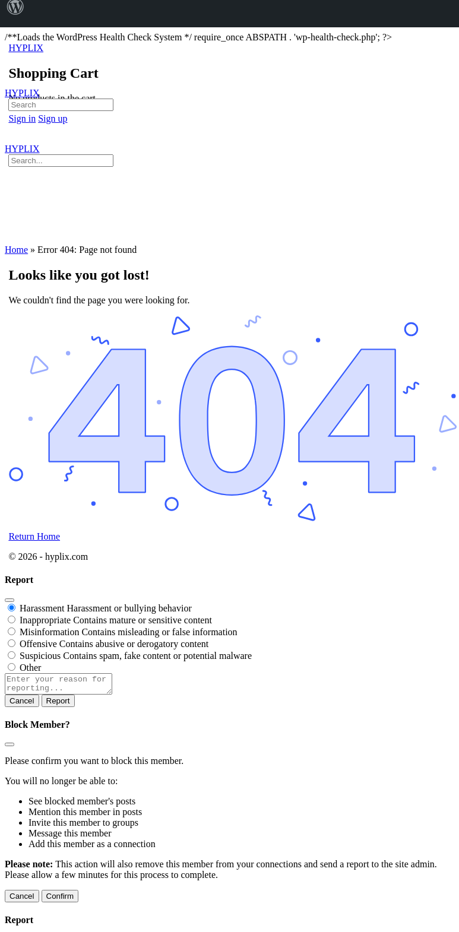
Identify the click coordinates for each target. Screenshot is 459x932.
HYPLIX (22, 93)
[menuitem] (15, 13)
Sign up (52, 118)
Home (16, 250)
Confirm (60, 899)
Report (58, 704)
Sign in (22, 118)
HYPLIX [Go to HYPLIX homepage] (25, 48)
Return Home (34, 536)
